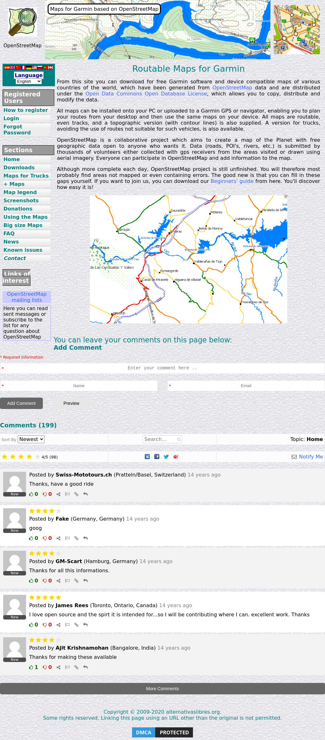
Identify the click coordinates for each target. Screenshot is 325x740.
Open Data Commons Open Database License (146, 94)
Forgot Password (17, 130)
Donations (18, 209)
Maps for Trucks (26, 176)
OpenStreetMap (232, 88)
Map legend (20, 192)
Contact (14, 258)
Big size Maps (23, 225)
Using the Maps (25, 217)
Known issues (23, 250)
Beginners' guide (232, 181)
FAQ (9, 233)
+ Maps (14, 184)
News (11, 242)
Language (29, 75)
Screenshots (21, 201)
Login (11, 118)
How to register (25, 110)
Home (11, 159)
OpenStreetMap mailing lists (27, 297)
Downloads (19, 168)
